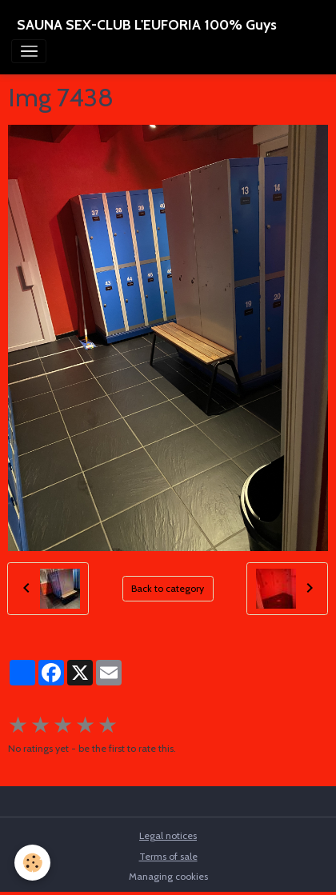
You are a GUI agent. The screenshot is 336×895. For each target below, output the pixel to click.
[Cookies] (32, 863)
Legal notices (168, 835)
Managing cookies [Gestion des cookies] (168, 876)
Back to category (167, 588)
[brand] (146, 25)
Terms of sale (168, 856)
